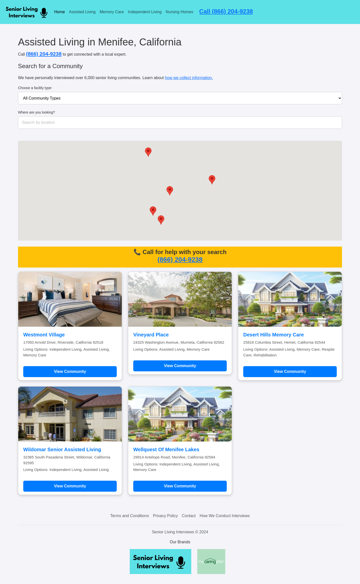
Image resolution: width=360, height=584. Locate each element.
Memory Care (112, 12)
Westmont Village (44, 334)
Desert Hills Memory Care (273, 334)
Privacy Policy (165, 516)
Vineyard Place (151, 334)
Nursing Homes (179, 12)
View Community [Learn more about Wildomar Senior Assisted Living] (70, 486)
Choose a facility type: (35, 88)
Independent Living (145, 12)
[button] (148, 152)
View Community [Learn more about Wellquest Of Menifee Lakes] (180, 486)
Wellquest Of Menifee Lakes (166, 449)
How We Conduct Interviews (225, 516)
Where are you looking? (36, 112)
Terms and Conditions (129, 516)
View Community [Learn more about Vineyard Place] (180, 366)
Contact (189, 516)
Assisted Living (82, 12)
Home (59, 12)
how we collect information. (189, 78)
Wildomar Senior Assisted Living (62, 449)
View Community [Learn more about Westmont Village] (70, 371)
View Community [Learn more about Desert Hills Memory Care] (290, 371)
